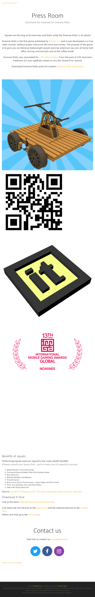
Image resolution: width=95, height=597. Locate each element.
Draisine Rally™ (9, 3)
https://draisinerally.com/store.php (37, 501)
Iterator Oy (54, 41)
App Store (41, 507)
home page (34, 514)
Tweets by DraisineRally (11, 563)
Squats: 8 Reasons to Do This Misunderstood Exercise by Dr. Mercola (46, 491)
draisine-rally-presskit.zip (70, 66)
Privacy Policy (62, 586)
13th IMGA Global (48, 57)
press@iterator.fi (59, 539)
